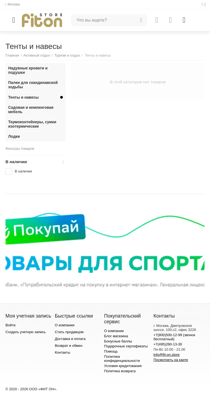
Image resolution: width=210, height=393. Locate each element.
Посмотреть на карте (170, 360)
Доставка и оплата (70, 339)
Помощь (111, 351)
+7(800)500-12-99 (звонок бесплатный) (174, 337)
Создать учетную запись (25, 332)
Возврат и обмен (68, 346)
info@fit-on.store (166, 355)
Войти (10, 325)
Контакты (62, 352)
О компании (64, 325)
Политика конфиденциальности (122, 358)
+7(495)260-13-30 (167, 344)
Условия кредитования (123, 366)
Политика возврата (120, 371)
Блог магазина (116, 336)
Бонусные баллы (118, 341)
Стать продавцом (69, 332)
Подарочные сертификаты (126, 346)
